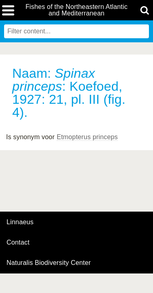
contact (18, 242)
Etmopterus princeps (87, 136)
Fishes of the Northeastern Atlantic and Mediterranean (76, 10)
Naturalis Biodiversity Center (49, 263)
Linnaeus (20, 222)
